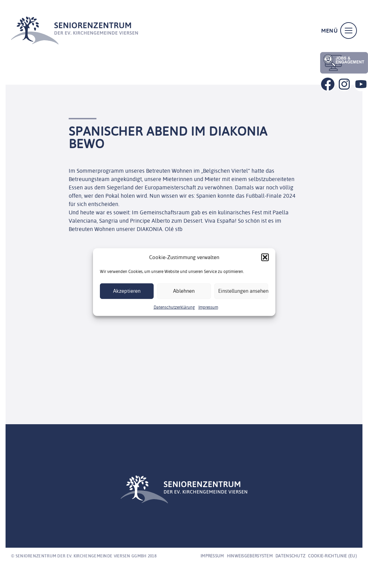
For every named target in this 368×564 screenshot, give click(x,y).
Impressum (208, 306)
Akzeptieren (126, 291)
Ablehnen (184, 291)
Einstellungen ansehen (243, 291)
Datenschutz (290, 555)
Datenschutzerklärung (174, 306)
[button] (265, 257)
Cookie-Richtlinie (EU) (332, 555)
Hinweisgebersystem (250, 555)
